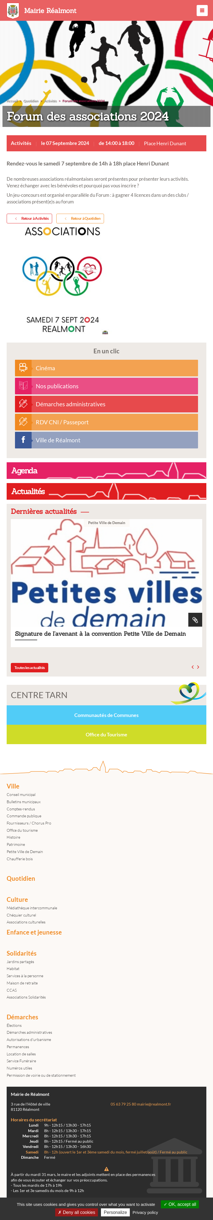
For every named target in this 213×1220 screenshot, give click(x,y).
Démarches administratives (29, 1032)
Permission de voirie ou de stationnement (41, 1075)
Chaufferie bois (20, 858)
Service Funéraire (21, 1060)
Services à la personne (25, 975)
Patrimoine (16, 844)
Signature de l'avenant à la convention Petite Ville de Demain (106, 583)
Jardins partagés (20, 961)
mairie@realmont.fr (154, 1104)
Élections (14, 1025)
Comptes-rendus (21, 808)
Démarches (22, 1017)
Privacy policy (145, 1212)
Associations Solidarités (26, 997)
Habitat (13, 968)
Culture (17, 899)
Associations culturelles (26, 922)
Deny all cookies (76, 1212)
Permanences (18, 1046)
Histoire (13, 837)
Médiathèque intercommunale (32, 907)
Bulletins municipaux (23, 801)
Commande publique (24, 815)
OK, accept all (180, 1204)
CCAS (12, 990)
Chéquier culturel (21, 915)
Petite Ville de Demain (25, 851)
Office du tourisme (22, 830)
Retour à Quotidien (81, 218)
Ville (13, 786)
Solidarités (22, 953)
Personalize (115, 1212)
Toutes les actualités (29, 667)
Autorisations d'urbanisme (29, 1039)
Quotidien (21, 878)
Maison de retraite (22, 983)
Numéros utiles (19, 1068)
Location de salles (21, 1053)
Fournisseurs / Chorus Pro (29, 823)
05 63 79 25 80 (123, 1104)
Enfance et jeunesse (34, 932)
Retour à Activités (31, 218)
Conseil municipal (21, 794)
